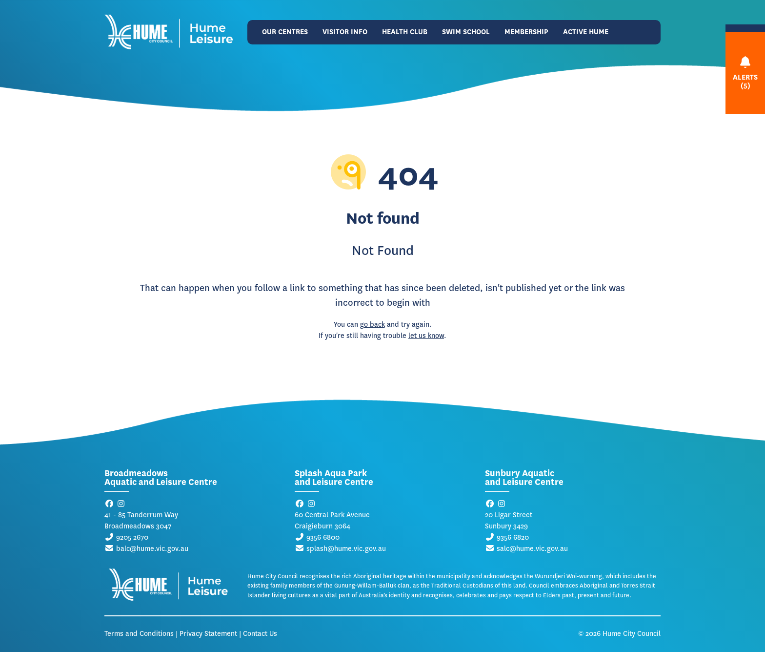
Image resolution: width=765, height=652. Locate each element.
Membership (526, 32)
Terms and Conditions (139, 633)
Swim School (466, 32)
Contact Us (260, 633)
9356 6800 (323, 537)
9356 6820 (513, 537)
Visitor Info (344, 32)
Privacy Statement (208, 633)
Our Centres (285, 32)
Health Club (404, 32)
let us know (426, 335)
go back (372, 324)
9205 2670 (132, 537)
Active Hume (585, 32)
